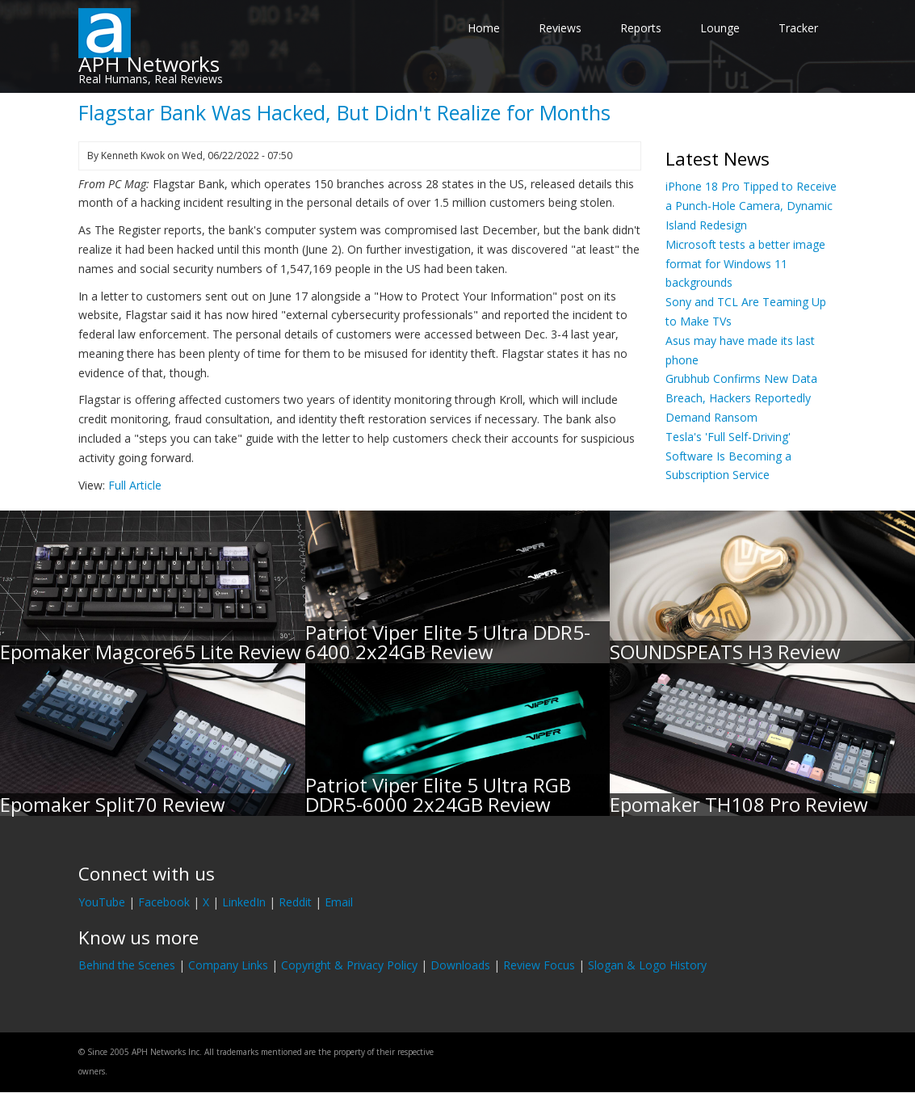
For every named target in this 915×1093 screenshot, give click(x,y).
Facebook (164, 902)
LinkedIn (244, 902)
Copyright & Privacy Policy (349, 965)
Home (484, 28)
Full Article (135, 485)
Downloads (460, 965)
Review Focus (539, 965)
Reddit (295, 902)
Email (339, 902)
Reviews (560, 28)
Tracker (798, 28)
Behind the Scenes (126, 965)
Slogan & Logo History (647, 965)
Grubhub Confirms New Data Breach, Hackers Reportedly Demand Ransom (741, 398)
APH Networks (149, 63)
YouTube (101, 902)
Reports (640, 28)
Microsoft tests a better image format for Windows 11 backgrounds (745, 264)
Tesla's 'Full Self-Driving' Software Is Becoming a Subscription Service (728, 456)
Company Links (228, 965)
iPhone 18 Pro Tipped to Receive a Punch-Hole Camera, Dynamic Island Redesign (751, 206)
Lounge (720, 28)
